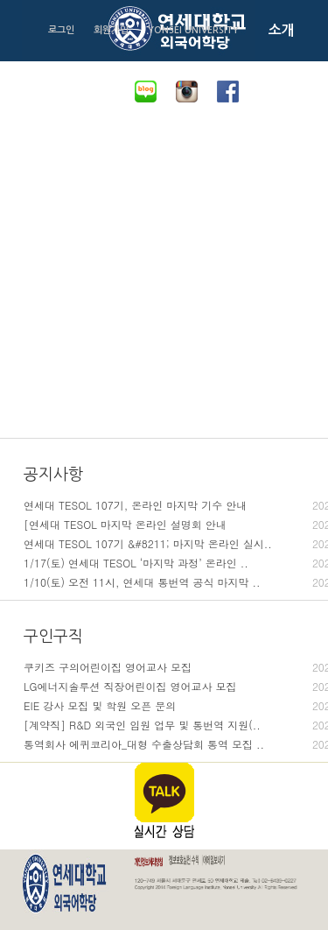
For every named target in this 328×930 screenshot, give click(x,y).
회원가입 (111, 30)
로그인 (61, 30)
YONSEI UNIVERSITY (193, 30)
